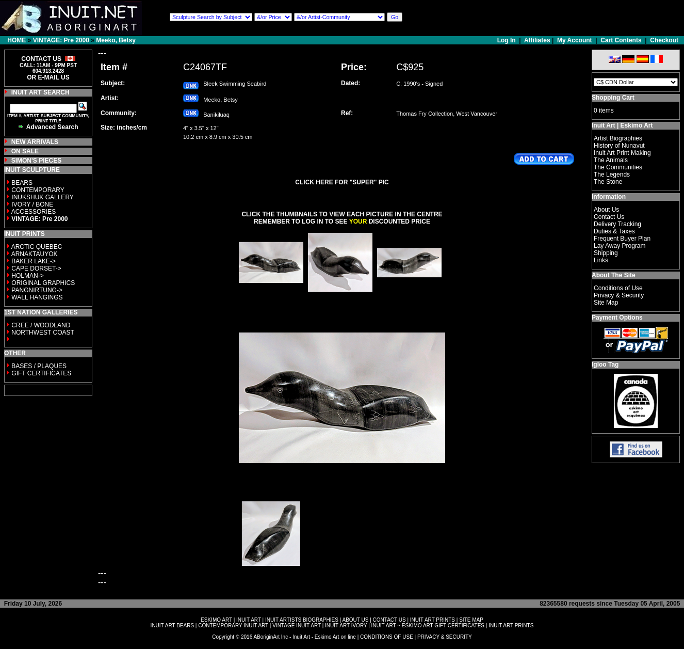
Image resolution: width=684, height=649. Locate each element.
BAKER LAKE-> (33, 261)
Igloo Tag (605, 364)
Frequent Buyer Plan (622, 238)
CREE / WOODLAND (40, 325)
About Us (606, 209)
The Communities (618, 167)
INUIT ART (248, 620)
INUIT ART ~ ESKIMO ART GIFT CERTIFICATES (427, 625)
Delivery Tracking (617, 224)
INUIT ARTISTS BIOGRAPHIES (301, 620)
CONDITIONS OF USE (386, 637)
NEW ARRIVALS (34, 142)
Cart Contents (620, 40)
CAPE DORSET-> (36, 268)
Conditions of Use (618, 288)
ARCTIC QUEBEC (36, 246)
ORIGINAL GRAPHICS (43, 283)
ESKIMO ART (216, 620)
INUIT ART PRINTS (432, 620)
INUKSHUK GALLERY (42, 197)
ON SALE (25, 151)
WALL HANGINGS (36, 297)
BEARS (21, 182)
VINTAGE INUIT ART (296, 625)
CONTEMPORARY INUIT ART (233, 625)
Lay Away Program (620, 245)
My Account (574, 40)
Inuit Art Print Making (622, 152)
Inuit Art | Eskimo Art (622, 125)
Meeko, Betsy (116, 40)
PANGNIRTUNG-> (36, 290)
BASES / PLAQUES (39, 366)
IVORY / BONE (32, 204)
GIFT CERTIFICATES (41, 373)
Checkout (664, 40)
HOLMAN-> (27, 275)
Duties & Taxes (614, 231)
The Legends (612, 174)
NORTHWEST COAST (42, 332)
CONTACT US (389, 620)
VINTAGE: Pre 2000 (61, 40)
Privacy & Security (619, 295)
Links (601, 260)
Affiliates (537, 40)
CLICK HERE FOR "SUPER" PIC (341, 182)
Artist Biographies (618, 138)
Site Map (606, 302)
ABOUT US (355, 620)
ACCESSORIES (33, 211)
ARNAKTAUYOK (34, 254)
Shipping (606, 253)
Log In (507, 40)
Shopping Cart (613, 97)
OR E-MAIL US (48, 77)
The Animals (611, 160)
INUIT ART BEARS (172, 625)
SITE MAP (471, 620)
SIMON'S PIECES (36, 160)
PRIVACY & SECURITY (444, 637)
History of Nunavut (619, 145)
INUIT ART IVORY (346, 625)
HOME (16, 40)
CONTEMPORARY (37, 190)
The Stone (608, 181)
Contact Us (609, 216)
